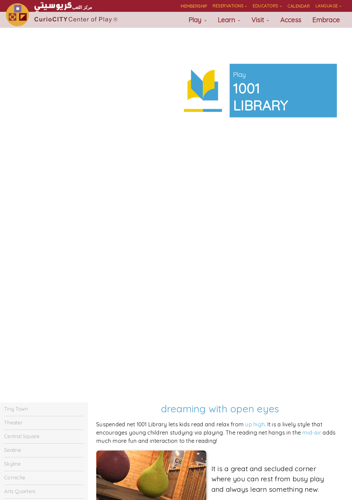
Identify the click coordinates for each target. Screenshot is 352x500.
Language (326, 6)
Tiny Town (16, 409)
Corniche (14, 477)
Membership (194, 6)
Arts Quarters (19, 491)
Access (290, 20)
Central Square (22, 436)
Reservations (228, 6)
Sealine (12, 450)
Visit (257, 20)
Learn (226, 20)
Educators (265, 6)
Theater (13, 422)
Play (195, 20)
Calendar (298, 6)
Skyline (12, 464)
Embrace (326, 20)
